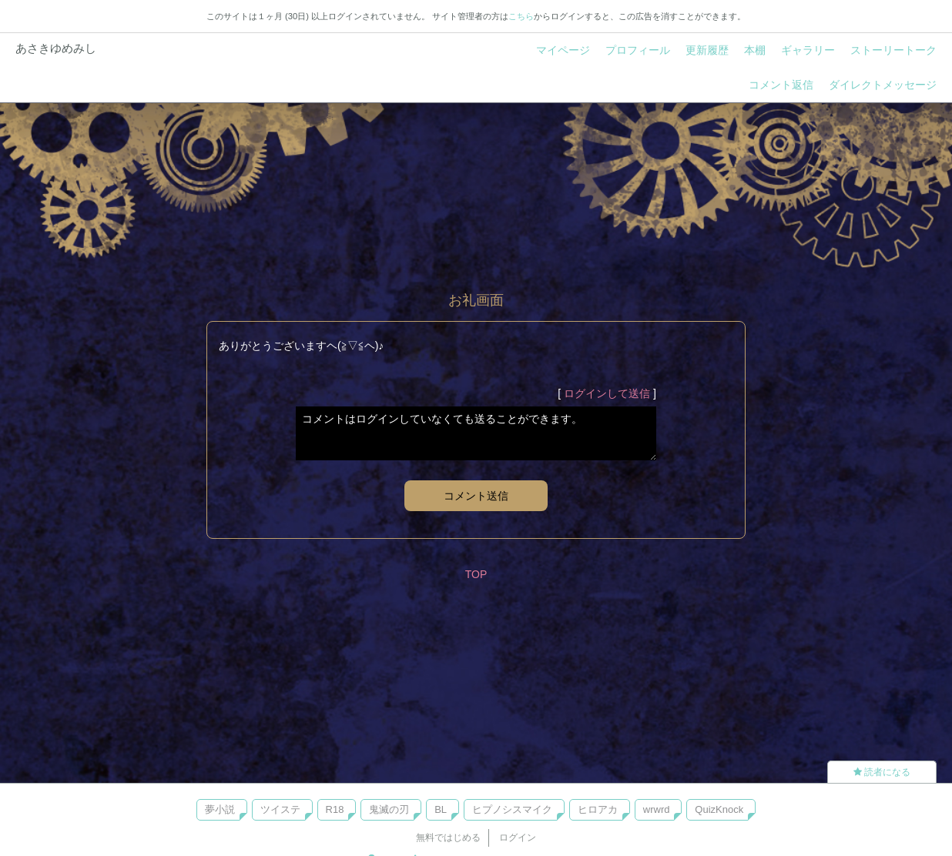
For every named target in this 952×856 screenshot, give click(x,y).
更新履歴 (707, 50)
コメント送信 (476, 496)
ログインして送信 (607, 393)
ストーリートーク (893, 50)
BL (440, 809)
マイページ (563, 50)
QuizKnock (719, 809)
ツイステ (280, 809)
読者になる (881, 772)
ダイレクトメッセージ (883, 85)
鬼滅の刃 (389, 809)
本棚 (755, 50)
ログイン (517, 837)
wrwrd (656, 809)
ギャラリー (808, 50)
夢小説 (220, 809)
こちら (521, 16)
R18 (335, 809)
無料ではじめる (448, 837)
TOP (476, 574)
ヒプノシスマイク (512, 809)
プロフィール (637, 50)
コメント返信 (781, 85)
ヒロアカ (598, 809)
